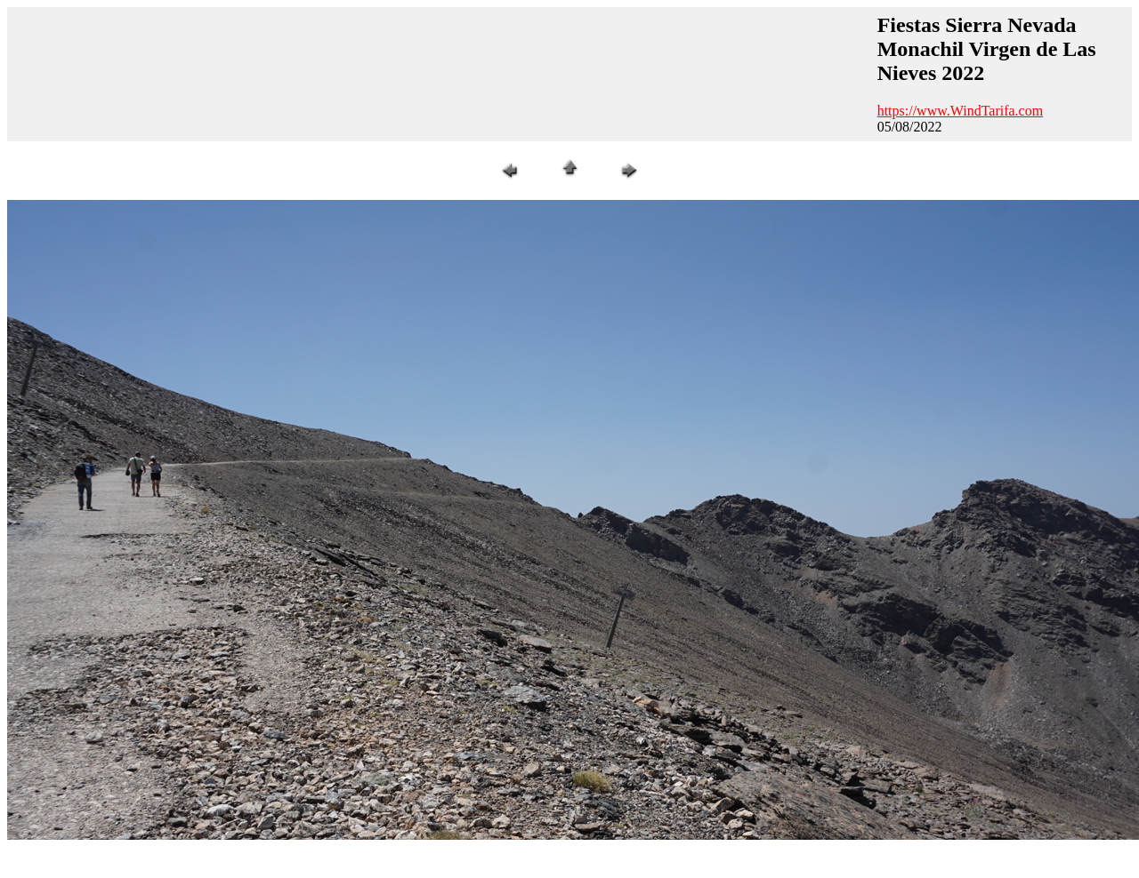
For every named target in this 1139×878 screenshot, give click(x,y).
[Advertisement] (337, 72)
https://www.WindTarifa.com (960, 110)
